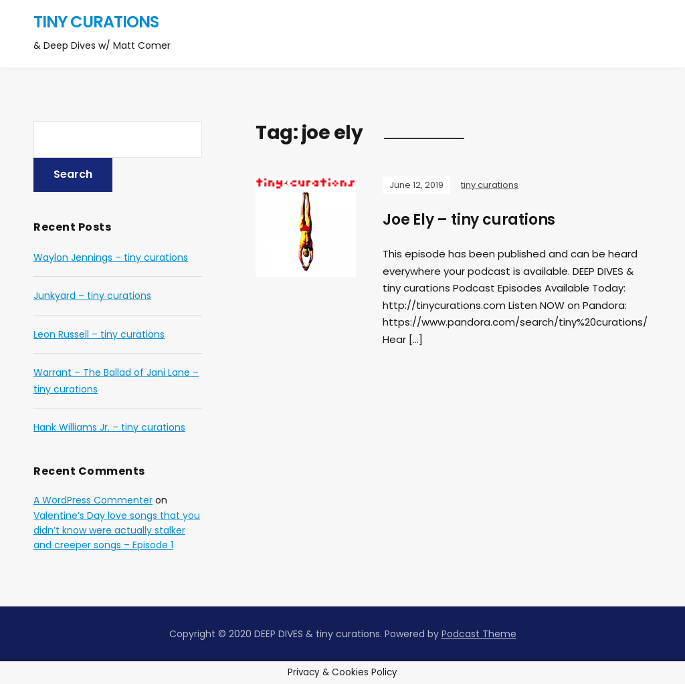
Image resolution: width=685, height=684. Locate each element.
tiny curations (96, 22)
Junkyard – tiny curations (92, 295)
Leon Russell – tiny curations (99, 334)
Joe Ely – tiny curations (469, 219)
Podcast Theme (479, 634)
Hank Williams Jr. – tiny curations (109, 427)
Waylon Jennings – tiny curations (110, 257)
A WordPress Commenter (93, 500)
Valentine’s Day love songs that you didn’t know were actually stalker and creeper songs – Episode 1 (116, 530)
